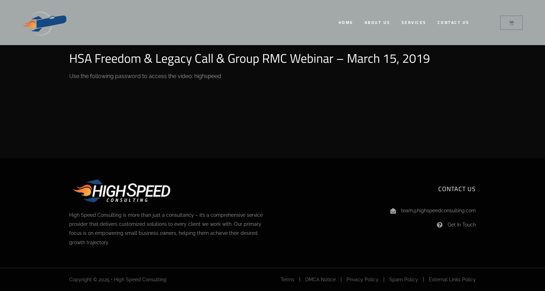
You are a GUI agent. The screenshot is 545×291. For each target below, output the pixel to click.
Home (346, 22)
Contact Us (454, 22)
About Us (377, 22)
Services (413, 22)
